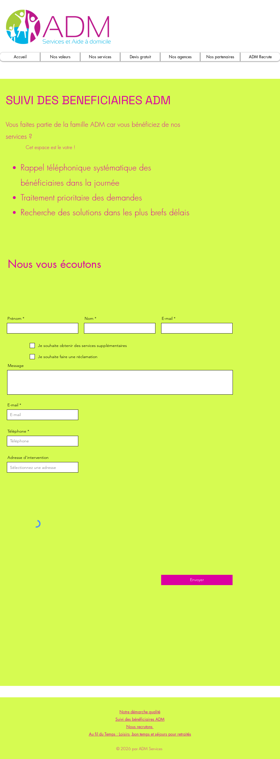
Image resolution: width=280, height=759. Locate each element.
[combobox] (42, 467)
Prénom (14, 318)
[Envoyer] (197, 580)
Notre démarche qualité (139, 711)
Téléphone (16, 431)
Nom (89, 318)
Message (16, 366)
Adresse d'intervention (28, 457)
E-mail (167, 318)
